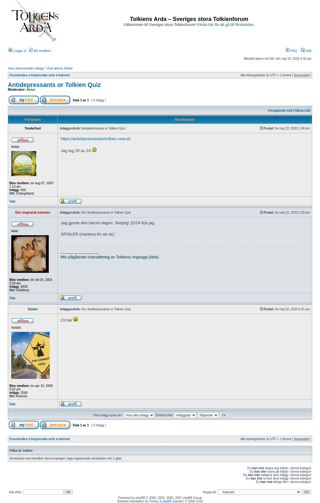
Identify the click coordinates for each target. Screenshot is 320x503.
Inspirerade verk (43, 75)
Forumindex (18, 75)
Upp (12, 201)
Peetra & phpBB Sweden (166, 501)
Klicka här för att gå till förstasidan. (225, 25)
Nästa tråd (302, 110)
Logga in (17, 51)
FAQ (291, 51)
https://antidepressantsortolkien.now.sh (96, 138)
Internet (64, 75)
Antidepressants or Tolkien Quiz (54, 84)
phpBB (140, 498)
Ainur (31, 89)
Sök (306, 51)
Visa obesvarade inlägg (25, 68)
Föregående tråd (280, 110)
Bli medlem (40, 51)
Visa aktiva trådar (59, 68)
